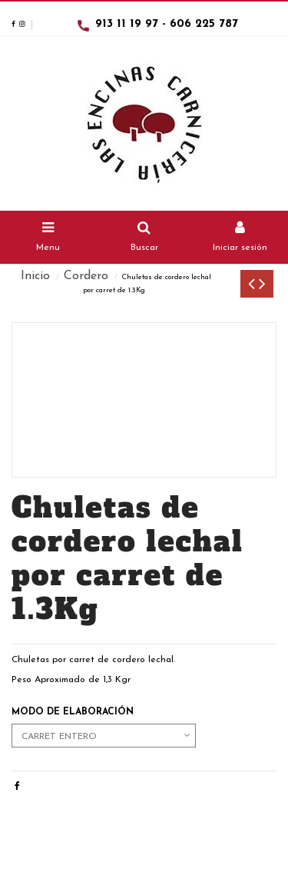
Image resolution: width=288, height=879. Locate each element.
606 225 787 (204, 24)
